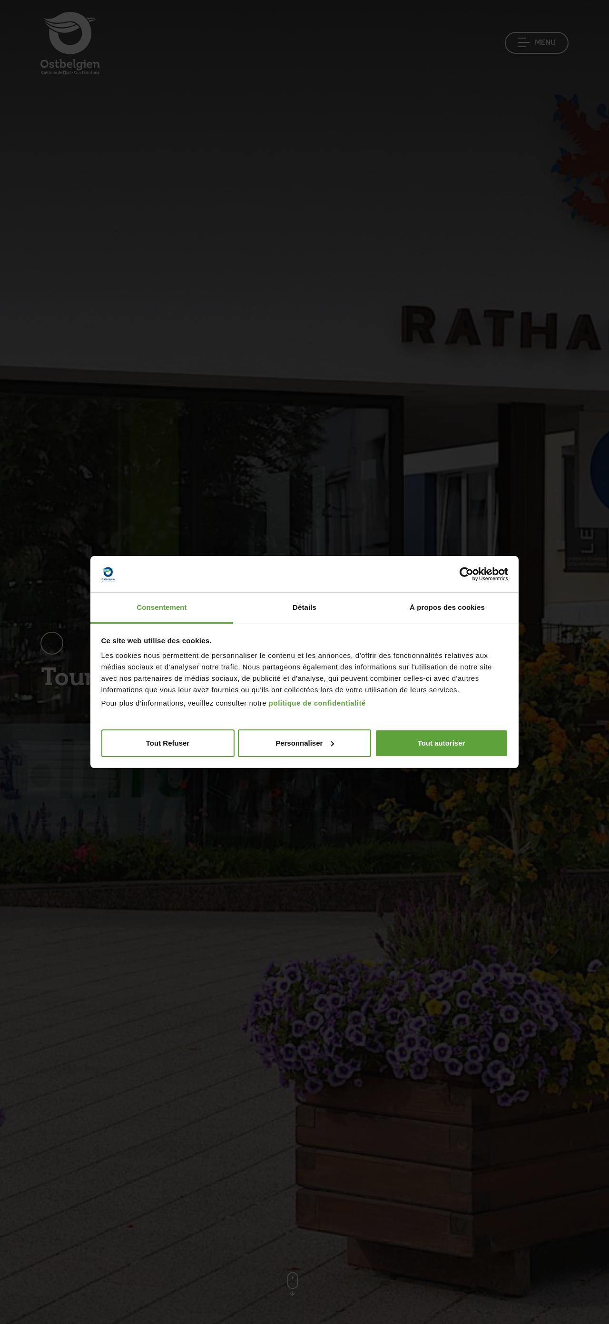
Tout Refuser (167, 743)
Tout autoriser (441, 743)
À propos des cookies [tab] (447, 607)
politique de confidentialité (317, 703)
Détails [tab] (304, 607)
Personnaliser (304, 743)
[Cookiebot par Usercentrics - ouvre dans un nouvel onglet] (466, 574)
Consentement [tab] (162, 607)
